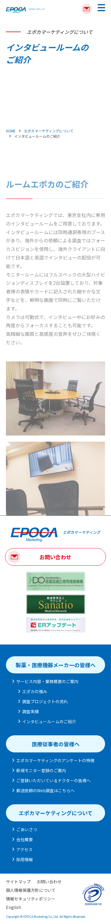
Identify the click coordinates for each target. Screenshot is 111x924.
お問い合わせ (55, 557)
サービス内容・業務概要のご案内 (47, 681)
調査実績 (30, 711)
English (13, 907)
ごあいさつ (26, 829)
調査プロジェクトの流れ (45, 701)
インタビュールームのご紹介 (49, 721)
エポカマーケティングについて (48, 130)
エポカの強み (34, 691)
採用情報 (24, 859)
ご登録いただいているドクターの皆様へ (53, 780)
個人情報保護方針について (31, 890)
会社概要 (24, 839)
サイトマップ (18, 881)
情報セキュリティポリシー (30, 899)
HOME (11, 130)
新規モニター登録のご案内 (41, 770)
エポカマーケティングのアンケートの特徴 (55, 760)
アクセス (24, 849)
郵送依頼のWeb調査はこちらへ (45, 790)
